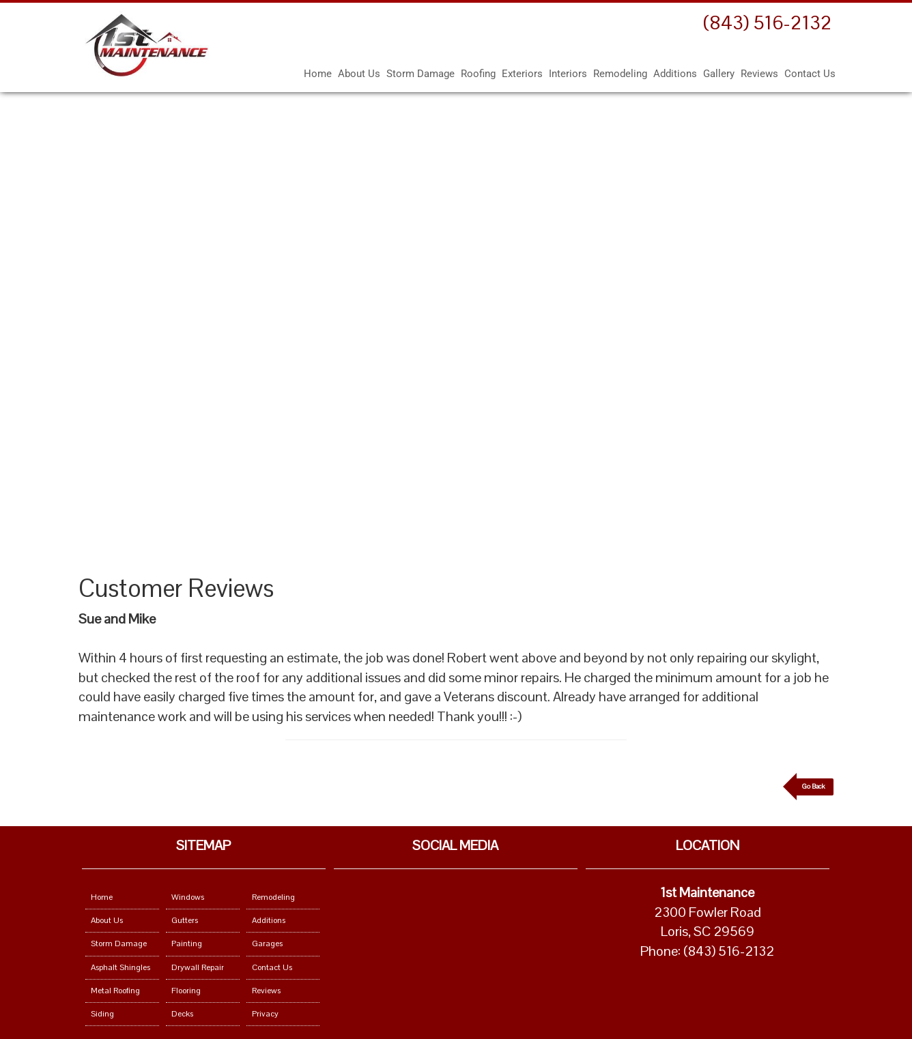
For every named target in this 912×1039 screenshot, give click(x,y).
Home (318, 74)
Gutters (184, 920)
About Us (359, 74)
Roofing (478, 74)
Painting (186, 943)
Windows (187, 897)
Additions (675, 74)
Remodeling (620, 74)
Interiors (568, 74)
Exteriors (522, 74)
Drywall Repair (197, 967)
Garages (267, 943)
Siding (102, 1013)
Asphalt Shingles (120, 967)
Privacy (265, 1013)
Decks (182, 1013)
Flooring (186, 990)
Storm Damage (420, 74)
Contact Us (810, 74)
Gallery (719, 74)
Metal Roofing (115, 990)
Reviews (759, 74)
